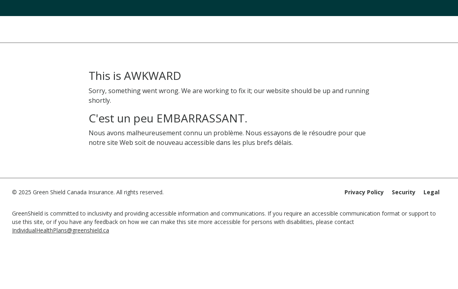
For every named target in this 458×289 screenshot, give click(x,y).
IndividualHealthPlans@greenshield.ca (60, 230)
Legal (432, 192)
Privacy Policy (364, 192)
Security (403, 192)
